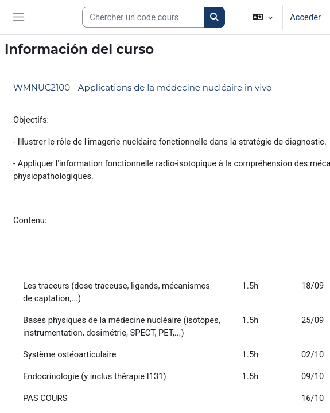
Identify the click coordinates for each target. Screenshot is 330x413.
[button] (262, 17)
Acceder (305, 17)
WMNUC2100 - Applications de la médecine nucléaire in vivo (142, 87)
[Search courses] (143, 17)
